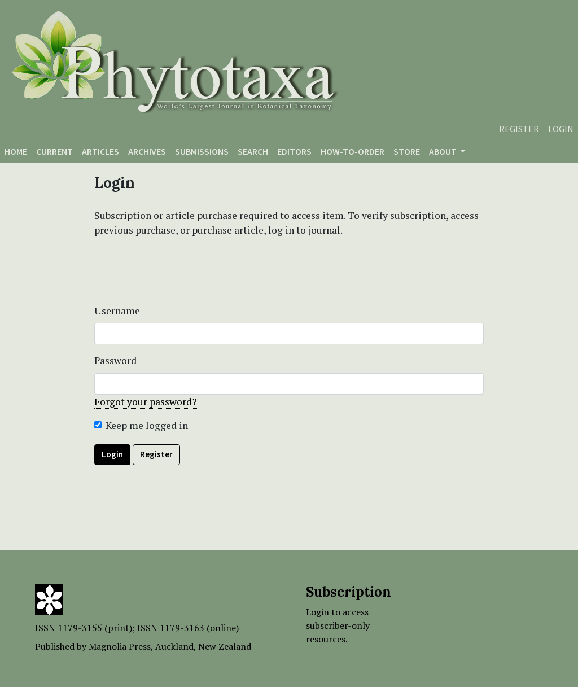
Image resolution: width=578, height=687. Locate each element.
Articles (100, 151)
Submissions (202, 151)
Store (406, 151)
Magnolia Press (120, 646)
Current (54, 151)
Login (560, 128)
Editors (294, 151)
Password (115, 360)
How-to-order (352, 151)
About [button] (443, 151)
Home (16, 151)
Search (253, 151)
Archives (147, 151)
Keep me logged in (147, 425)
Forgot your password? (145, 401)
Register (519, 128)
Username (117, 310)
